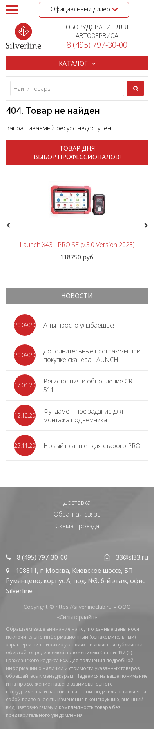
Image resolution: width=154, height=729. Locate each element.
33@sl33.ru (132, 557)
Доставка (77, 502)
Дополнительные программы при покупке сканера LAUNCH (91, 355)
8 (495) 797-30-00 (97, 44)
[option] (77, 216)
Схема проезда (77, 526)
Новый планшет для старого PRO (91, 445)
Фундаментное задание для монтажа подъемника (83, 415)
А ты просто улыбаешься (79, 325)
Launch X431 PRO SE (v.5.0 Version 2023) (77, 244)
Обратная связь (77, 514)
